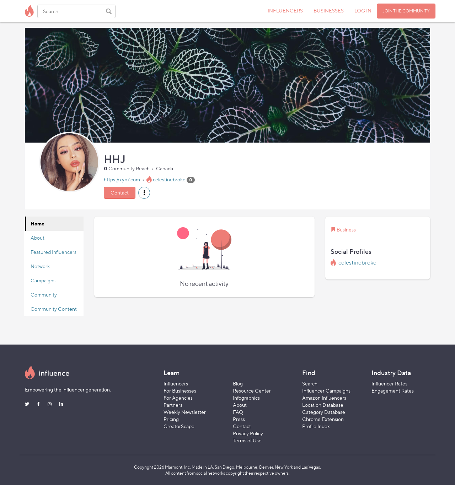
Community (44, 295)
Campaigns (43, 280)
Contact (120, 193)
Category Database (323, 412)
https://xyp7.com (122, 179)
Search (309, 383)
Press (239, 419)
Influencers (176, 383)
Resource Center (252, 391)
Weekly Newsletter (185, 412)
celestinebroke (169, 179)
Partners (173, 405)
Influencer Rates (389, 383)
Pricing (171, 419)
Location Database (322, 405)
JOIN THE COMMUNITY (406, 11)
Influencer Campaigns (326, 391)
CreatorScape (179, 426)
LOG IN (362, 10)
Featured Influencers (53, 252)
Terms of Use (247, 440)
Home (37, 223)
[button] (144, 193)
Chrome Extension (323, 419)
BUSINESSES (329, 10)
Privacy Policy (248, 433)
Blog (238, 383)
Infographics (246, 398)
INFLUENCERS (285, 10)
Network (40, 266)
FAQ (238, 412)
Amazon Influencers (324, 398)
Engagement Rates (392, 391)
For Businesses (180, 391)
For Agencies (178, 398)
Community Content (54, 309)
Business (346, 229)
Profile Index (316, 426)
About (37, 238)
